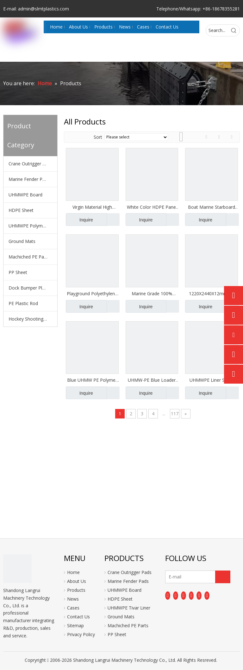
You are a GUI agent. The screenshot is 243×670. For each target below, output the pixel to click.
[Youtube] (191, 595)
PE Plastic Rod (23, 303)
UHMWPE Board (25, 195)
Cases (73, 608)
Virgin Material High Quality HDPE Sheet (92, 207)
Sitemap (75, 625)
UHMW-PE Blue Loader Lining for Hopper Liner (152, 380)
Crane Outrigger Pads (31, 164)
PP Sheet (18, 272)
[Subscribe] (222, 577)
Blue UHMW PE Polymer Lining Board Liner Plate (92, 380)
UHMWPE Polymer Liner (33, 226)
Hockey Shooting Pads (32, 319)
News (73, 599)
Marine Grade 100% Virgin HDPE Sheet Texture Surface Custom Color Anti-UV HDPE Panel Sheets (152, 293)
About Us (76, 581)
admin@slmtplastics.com (43, 9)
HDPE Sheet (21, 210)
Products (76, 590)
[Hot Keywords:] (234, 30)
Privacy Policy (81, 634)
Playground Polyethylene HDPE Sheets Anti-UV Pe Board (92, 293)
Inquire (79, 219)
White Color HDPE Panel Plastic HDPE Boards (152, 207)
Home (73, 572)
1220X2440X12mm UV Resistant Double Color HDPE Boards (211, 293)
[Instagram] (199, 595)
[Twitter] (183, 595)
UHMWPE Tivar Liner (129, 608)
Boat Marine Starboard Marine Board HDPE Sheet (211, 207)
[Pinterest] (206, 595)
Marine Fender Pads (29, 179)
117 (174, 414)
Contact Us (78, 617)
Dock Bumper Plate (29, 288)
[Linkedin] (175, 595)
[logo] (17, 568)
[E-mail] (190, 577)
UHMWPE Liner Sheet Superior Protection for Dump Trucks (211, 380)
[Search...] (217, 30)
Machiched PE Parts (29, 257)
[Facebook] (167, 595)
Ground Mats (22, 241)
